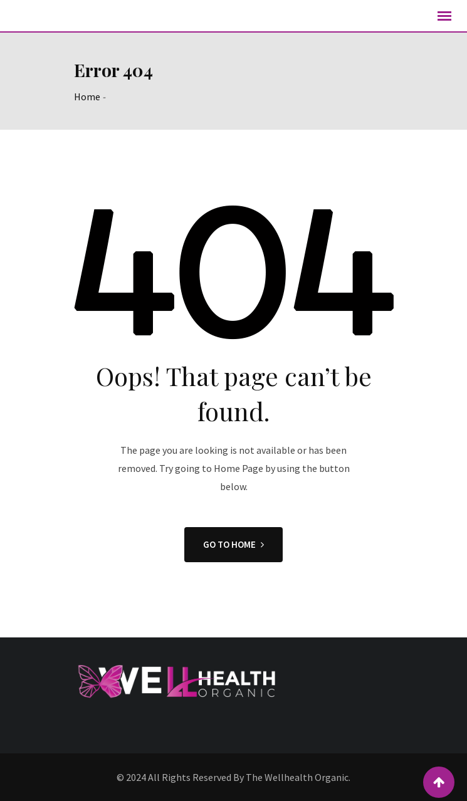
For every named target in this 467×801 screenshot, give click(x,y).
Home (87, 96)
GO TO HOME (233, 544)
